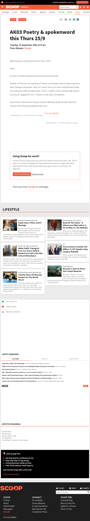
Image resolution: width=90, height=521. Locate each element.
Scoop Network (38, 503)
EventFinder (6, 431)
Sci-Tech (61, 12)
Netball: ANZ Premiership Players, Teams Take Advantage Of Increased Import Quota (29, 375)
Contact (6, 500)
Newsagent (8, 509)
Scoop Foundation (40, 506)
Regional (43, 12)
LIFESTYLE (11, 209)
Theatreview (6, 434)
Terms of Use (66, 509)
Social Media (37, 500)
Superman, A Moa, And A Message (13, 363)
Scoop (13, 19)
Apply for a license (68, 506)
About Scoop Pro (68, 503)
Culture (77, 12)
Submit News (9, 506)
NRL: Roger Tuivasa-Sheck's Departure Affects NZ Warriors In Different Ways (27, 378)
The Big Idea (6, 438)
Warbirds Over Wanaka (29, 369)
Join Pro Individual (22, 174)
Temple (27, 48)
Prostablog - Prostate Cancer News (15, 440)
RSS (4, 386)
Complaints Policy (39, 512)
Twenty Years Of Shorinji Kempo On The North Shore (19, 381)
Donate (6, 512)
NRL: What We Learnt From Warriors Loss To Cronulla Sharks (22, 372)
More (85, 386)
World (70, 12)
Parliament (24, 12)
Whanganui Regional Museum (40, 363)
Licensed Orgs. (67, 500)
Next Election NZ (39, 509)
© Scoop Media (9, 517)
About (6, 503)
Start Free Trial (82, 2)
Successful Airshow (8, 369)
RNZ (50, 372)
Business (52, 12)
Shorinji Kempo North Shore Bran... (54, 381)
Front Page (5, 12)
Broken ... (64, 366)
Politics (34, 12)
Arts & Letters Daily (9, 436)
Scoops (14, 12)
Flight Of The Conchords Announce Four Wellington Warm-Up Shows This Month (28, 366)
